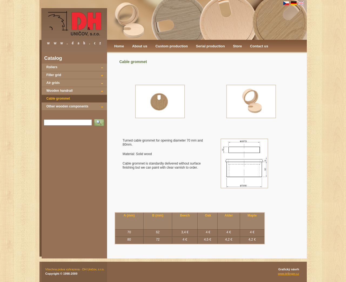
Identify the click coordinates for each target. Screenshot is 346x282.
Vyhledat (100, 121)
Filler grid (53, 75)
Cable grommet (58, 98)
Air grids (53, 83)
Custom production (171, 46)
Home (119, 46)
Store (237, 46)
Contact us (259, 46)
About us (139, 46)
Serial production (210, 46)
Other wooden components (67, 106)
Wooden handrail (59, 91)
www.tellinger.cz (288, 273)
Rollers (52, 67)
